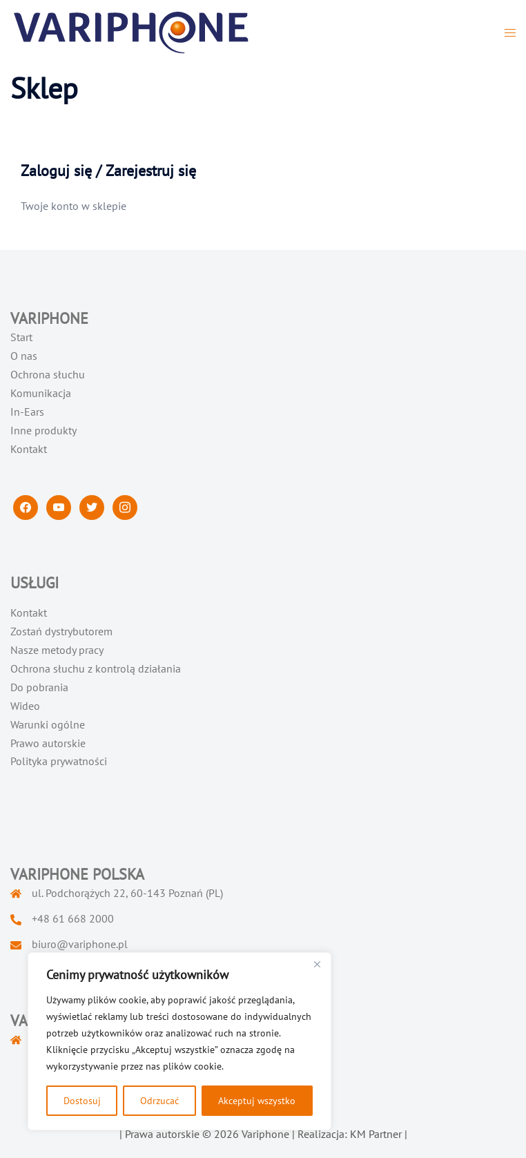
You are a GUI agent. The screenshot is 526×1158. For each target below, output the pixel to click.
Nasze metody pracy (57, 650)
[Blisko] (317, 964)
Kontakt (28, 449)
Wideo (25, 706)
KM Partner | (378, 1134)
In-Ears (27, 411)
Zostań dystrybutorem (61, 631)
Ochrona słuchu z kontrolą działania (95, 668)
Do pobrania (39, 687)
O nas (23, 356)
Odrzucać (159, 1100)
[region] (179, 1041)
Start (21, 337)
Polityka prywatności (58, 761)
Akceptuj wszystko (256, 1100)
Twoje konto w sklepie (73, 206)
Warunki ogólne (47, 724)
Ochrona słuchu (47, 374)
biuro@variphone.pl (80, 944)
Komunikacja (40, 393)
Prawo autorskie (48, 743)
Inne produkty (43, 430)
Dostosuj (82, 1100)
